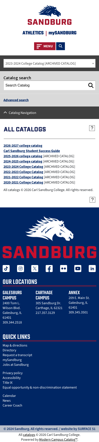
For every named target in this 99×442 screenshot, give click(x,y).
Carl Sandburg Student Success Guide (31, 151)
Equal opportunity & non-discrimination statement (40, 387)
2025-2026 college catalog (22, 156)
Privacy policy (13, 373)
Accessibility (12, 377)
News (7, 400)
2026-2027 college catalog (22, 145)
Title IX (7, 382)
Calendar (9, 395)
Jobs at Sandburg (16, 364)
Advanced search (16, 100)
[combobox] (49, 63)
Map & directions (15, 345)
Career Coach (12, 405)
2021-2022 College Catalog (23, 177)
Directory (9, 350)
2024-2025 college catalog (22, 161)
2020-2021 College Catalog (23, 182)
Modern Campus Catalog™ (58, 439)
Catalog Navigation (22, 112)
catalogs (29, 434)
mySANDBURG (62, 33)
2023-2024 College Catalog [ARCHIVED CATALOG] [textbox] (40, 63)
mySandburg (12, 359)
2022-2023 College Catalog (23, 172)
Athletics (33, 33)
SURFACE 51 (87, 428)
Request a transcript (17, 355)
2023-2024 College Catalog (23, 166)
